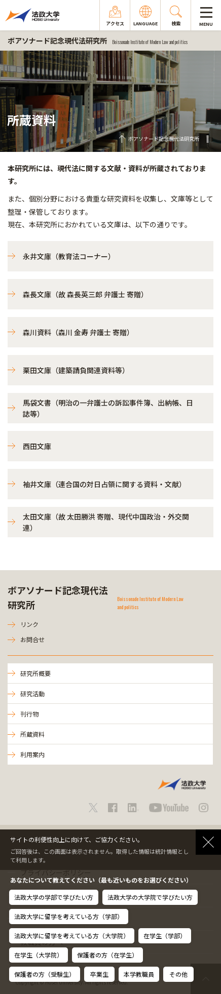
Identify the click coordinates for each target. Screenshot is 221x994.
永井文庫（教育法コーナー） (69, 256)
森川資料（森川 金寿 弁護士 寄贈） (78, 332)
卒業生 (99, 974)
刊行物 (29, 713)
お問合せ (32, 639)
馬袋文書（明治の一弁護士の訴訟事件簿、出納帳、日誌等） (108, 408)
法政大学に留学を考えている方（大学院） (71, 935)
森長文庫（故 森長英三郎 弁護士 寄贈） (85, 294)
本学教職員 (139, 974)
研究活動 (32, 693)
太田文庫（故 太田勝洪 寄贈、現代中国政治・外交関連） (106, 522)
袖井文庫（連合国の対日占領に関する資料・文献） (104, 484)
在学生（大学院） (38, 954)
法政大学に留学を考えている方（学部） (68, 916)
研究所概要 (35, 673)
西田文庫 (37, 446)
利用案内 (32, 754)
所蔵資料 (32, 734)
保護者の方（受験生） (44, 974)
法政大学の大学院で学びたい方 (150, 897)
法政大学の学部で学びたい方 (53, 897)
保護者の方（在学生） (107, 954)
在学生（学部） (164, 935)
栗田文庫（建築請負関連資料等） (76, 370)
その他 (178, 974)
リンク (29, 624)
